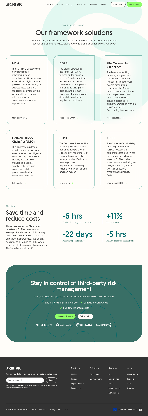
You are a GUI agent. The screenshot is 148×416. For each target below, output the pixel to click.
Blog (110, 374)
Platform (74, 374)
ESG (59, 409)
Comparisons (114, 393)
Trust (66, 409)
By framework (96, 379)
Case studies (81, 4)
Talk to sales (134, 4)
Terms (33, 409)
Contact (130, 388)
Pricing (69, 4)
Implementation (77, 383)
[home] (14, 4)
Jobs (129, 383)
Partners (130, 379)
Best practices (114, 388)
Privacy (42, 409)
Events (111, 383)
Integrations (76, 388)
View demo (118, 4)
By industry (94, 374)
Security (52, 409)
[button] (49, 4)
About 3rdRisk (133, 374)
